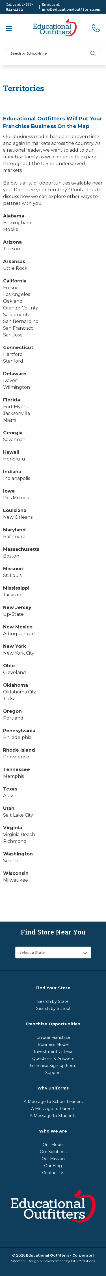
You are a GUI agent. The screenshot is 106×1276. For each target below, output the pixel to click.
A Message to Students (53, 1115)
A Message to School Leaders (53, 1101)
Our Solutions (53, 1151)
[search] (93, 53)
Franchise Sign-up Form (53, 1065)
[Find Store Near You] (53, 952)
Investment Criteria (53, 1051)
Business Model (53, 1044)
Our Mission (53, 1158)
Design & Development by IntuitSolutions (61, 1261)
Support (53, 1072)
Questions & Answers (53, 1058)
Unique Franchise (53, 1037)
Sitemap (18, 1261)
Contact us (83, 189)
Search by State (53, 1001)
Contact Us (53, 1172)
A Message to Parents (53, 1108)
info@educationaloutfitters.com (71, 10)
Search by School (53, 1008)
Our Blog (53, 1165)
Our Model (53, 1144)
